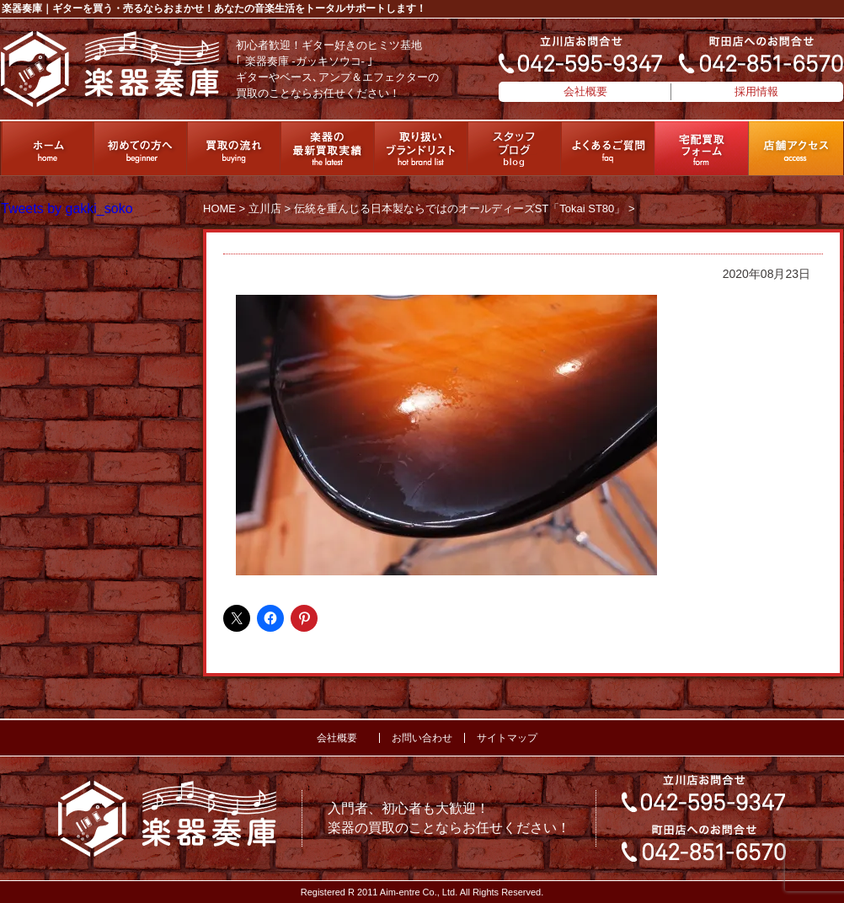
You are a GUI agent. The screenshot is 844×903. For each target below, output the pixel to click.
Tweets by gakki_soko (67, 208)
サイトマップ (507, 738)
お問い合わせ (422, 738)
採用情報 (756, 91)
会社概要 (585, 91)
